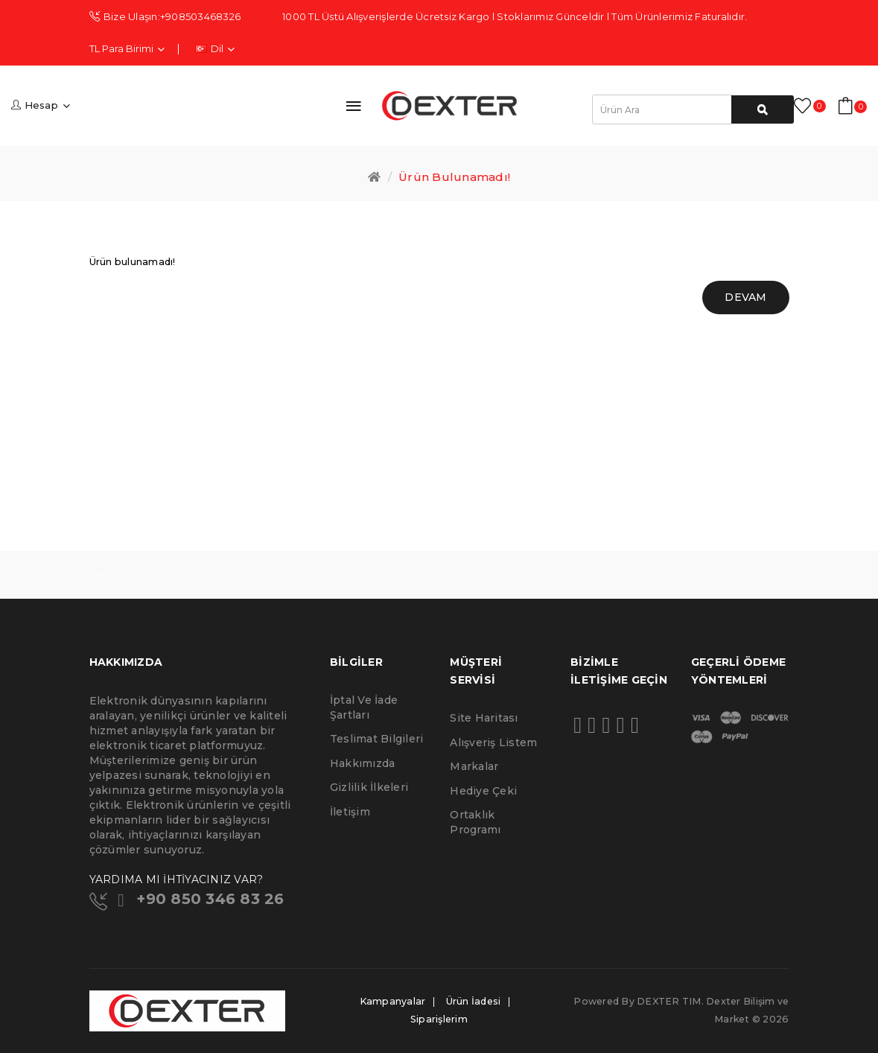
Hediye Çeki (483, 791)
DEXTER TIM (669, 1001)
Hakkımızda (362, 763)
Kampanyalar (393, 1001)
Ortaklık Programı (475, 822)
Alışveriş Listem (493, 742)
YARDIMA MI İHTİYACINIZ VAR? (176, 879)
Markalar (474, 766)
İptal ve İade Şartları (364, 707)
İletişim (350, 811)
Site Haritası (484, 718)
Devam (745, 297)
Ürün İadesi (473, 1001)
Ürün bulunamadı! (454, 177)
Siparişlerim (439, 1019)
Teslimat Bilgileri (377, 738)
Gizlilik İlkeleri (369, 787)
